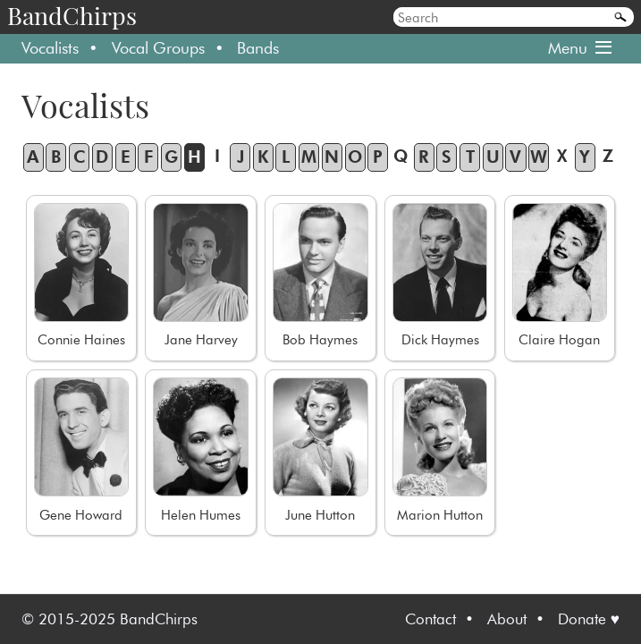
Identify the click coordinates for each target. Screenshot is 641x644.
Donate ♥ (589, 618)
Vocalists (50, 48)
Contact (430, 618)
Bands (258, 48)
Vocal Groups (158, 48)
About (507, 618)
